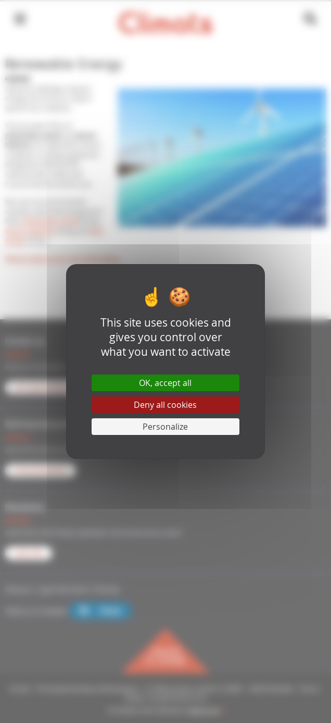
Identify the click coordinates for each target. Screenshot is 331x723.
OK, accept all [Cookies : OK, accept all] (165, 383)
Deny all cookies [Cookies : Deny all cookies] (165, 404)
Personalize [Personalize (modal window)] (165, 426)
